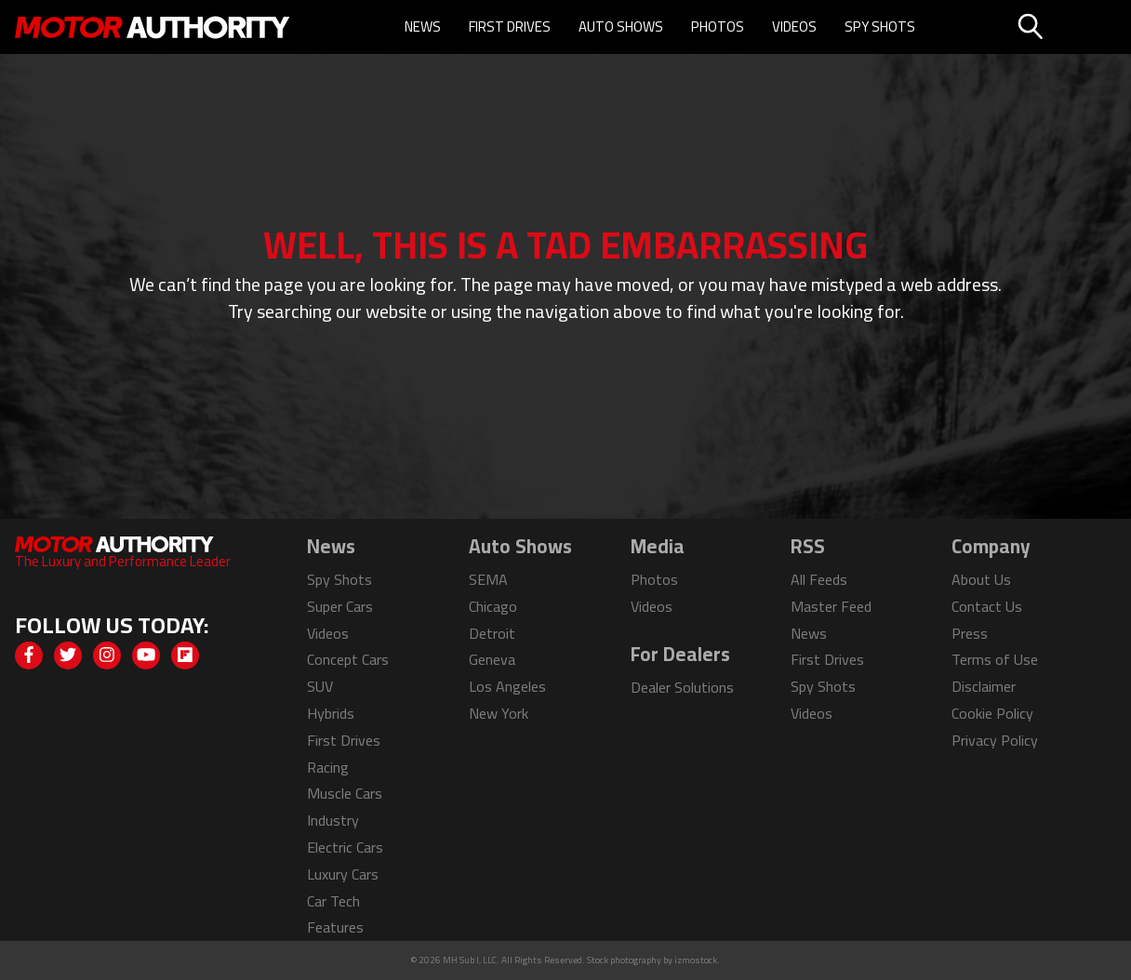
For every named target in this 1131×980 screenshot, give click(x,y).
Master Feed (831, 606)
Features (335, 927)
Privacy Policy (994, 740)
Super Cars (340, 606)
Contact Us (986, 606)
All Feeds (819, 579)
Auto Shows (621, 26)
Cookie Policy (992, 713)
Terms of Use (994, 659)
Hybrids (330, 713)
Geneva (492, 659)
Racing (328, 767)
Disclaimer (983, 686)
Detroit (492, 633)
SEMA (488, 579)
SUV (320, 686)
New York (498, 713)
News (423, 26)
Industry (333, 820)
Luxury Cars (343, 874)
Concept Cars (348, 659)
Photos (717, 26)
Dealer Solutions (682, 687)
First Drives (510, 26)
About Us (981, 579)
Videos (794, 26)
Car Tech (333, 901)
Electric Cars (345, 847)
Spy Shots (880, 26)
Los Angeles (507, 686)
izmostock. (697, 960)
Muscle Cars (344, 793)
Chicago (493, 606)
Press (969, 633)
